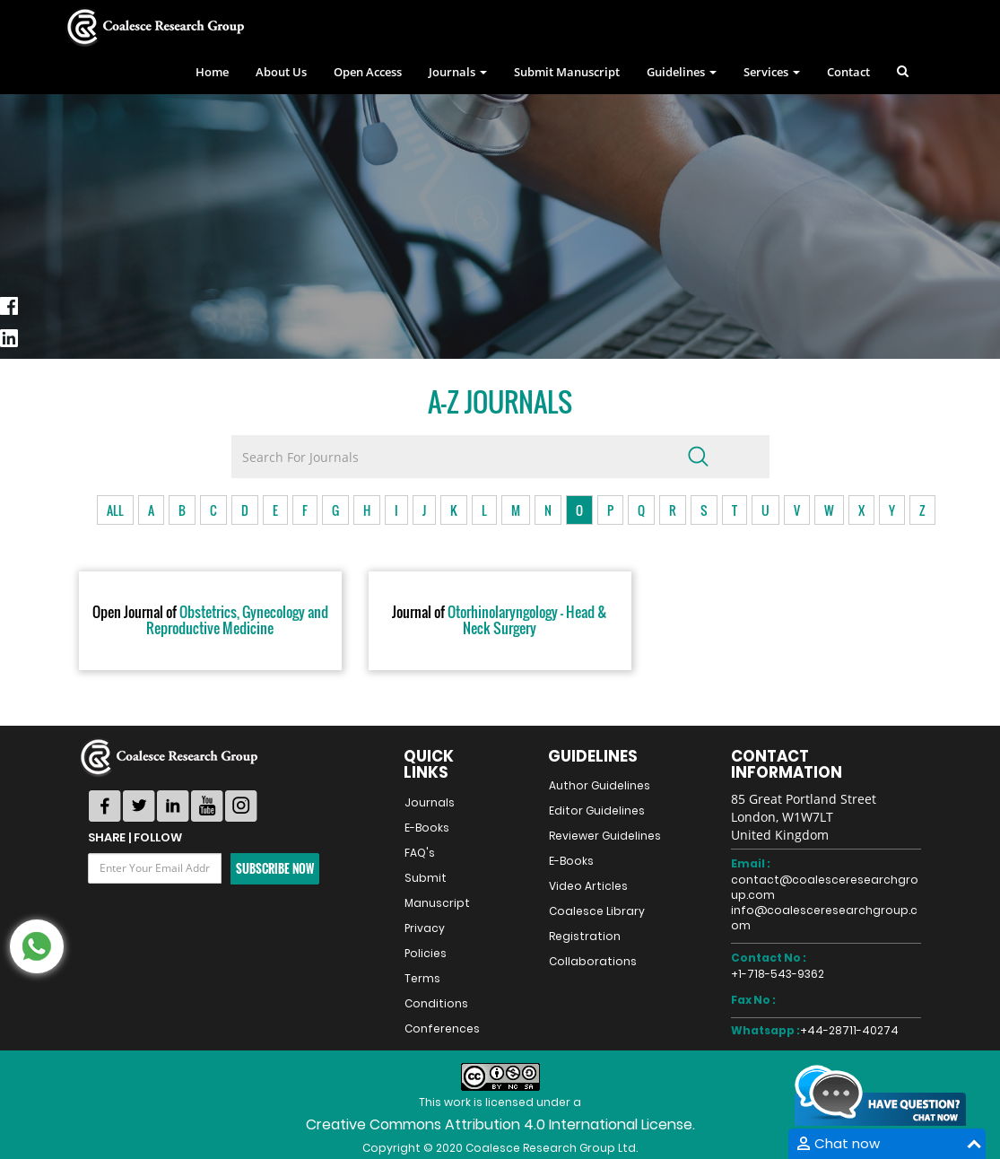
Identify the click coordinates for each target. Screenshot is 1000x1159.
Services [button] (771, 72)
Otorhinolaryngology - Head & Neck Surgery (499, 620)
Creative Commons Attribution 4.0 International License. (500, 1124)
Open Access (368, 72)
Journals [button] (458, 72)
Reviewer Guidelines (605, 835)
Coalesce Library (597, 911)
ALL (115, 510)
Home (212, 72)
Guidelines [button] (682, 72)
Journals (429, 802)
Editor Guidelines (597, 810)
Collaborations (593, 961)
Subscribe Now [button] (275, 868)
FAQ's (419, 852)
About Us (281, 72)
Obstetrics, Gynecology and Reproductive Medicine (210, 620)
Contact (848, 72)
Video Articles (588, 885)
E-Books (426, 827)
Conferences (442, 1028)
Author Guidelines (599, 785)
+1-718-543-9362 (777, 973)
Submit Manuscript (567, 72)
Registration (585, 936)
